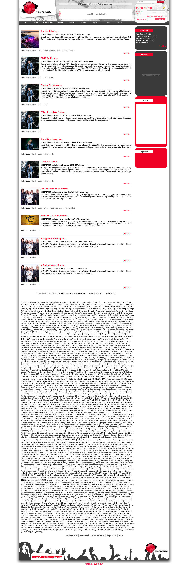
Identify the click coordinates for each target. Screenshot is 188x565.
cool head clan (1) (82, 480)
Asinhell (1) (130, 358)
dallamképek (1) (114, 497)
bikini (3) (95, 400)
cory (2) (95, 482)
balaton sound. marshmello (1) (51, 374)
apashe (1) (130, 349)
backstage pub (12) (74, 370)
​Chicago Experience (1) (29, 467)
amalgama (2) (115, 332)
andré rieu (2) (97, 339)
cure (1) (51, 495)
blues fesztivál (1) (95, 414)
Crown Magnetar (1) (28, 488)
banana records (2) (60, 376)
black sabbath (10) (96, 406)
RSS (121, 535)
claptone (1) (51, 473)
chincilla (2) (69, 467)
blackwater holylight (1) (121, 408)
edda (45, 50)
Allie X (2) (62, 330)
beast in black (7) (70, 386)
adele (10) (28, 315)
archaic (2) (41, 353)
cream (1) (86, 484)
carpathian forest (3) (92, 454)
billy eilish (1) (34, 402)
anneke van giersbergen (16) (31, 347)
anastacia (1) (50, 339)
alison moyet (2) (50, 328)
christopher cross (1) (31, 471)
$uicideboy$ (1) (33, 302)
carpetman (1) (120, 454)
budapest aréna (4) (97, 437)
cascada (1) (34, 456)
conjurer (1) (51, 480)
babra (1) (119, 368)
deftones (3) (59, 517)
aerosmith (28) (72, 315)
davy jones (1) (89, 511)
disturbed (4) (109, 530)
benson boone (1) (36, 394)
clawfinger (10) (62, 473)
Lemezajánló (48, 23)
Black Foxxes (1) (126, 404)
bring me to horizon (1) (59, 429)
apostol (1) (76, 351)
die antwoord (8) (61, 525)
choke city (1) (87, 467)
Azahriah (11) (100, 366)
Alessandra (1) (80, 323)
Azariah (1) (120, 366)
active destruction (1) (55, 313)
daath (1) (41, 497)
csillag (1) (121, 490)
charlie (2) (38, 463)
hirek (34, 50)
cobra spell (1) (79, 475)
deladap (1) (88, 517)
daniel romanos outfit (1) (104, 501)
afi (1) (109, 315)
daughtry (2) (88, 505)
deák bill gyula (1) (102, 513)
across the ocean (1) (31, 313)
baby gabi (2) (26, 370)
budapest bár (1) (111, 437)
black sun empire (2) (40, 408)
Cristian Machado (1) (55, 486)
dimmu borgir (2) (48, 527)
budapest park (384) (69, 439)
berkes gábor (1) (106, 394)
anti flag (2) (40, 349)
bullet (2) (34, 444)
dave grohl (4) (48, 507)
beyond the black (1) (85, 398)
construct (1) (60, 480)
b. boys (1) (36, 368)
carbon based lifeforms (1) (76, 452)
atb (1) (36, 362)
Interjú (36, 23)
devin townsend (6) (122, 523)
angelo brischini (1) (40, 343)
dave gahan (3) (36, 507)
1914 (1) (98, 302)
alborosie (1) (112, 321)
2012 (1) (34, 304)
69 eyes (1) (62, 306)
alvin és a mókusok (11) (91, 332)
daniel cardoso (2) (40, 501)
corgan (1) (39, 482)
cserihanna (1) (99, 490)
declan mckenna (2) (111, 515)
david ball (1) (26, 509)
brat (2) (121, 425)
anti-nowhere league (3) (53, 349)
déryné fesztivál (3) (116, 521)
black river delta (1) (82, 406)
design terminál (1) (59, 523)
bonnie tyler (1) (53, 420)
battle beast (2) (93, 383)
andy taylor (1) (101, 341)
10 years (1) (44, 302)
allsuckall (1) (71, 330)
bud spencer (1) (68, 435)
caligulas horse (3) (123, 448)
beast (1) (60, 386)
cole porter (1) (122, 475)
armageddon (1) (44, 355)
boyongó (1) (103, 423)
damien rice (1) (53, 499)
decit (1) (88, 515)
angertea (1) (82, 343)
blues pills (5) (107, 414)
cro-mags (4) (95, 486)
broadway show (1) (75, 431)
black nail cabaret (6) (45, 406)
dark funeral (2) (57, 503)
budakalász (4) (33, 437)
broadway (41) (27, 431)
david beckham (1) (38, 509)
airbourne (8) (94, 317)
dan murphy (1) (88, 499)
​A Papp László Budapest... (53, 238)
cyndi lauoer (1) (67, 495)
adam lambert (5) (89, 313)
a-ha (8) (104, 309)
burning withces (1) (126, 444)
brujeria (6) (75, 433)
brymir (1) (107, 433)
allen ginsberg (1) (52, 330)
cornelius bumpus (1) (52, 482)
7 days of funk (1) (81, 306)
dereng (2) (92, 521)
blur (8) (115, 414)
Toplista (95, 23)
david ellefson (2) (92, 509)
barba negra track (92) (46, 381)
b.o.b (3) (53, 368)
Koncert (60, 23)
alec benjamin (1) (42, 323)
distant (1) (100, 530)
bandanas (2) (100, 376)
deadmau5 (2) (78, 513)
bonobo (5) (71, 420)
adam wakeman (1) (103, 313)
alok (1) (106, 330)
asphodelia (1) (92, 360)
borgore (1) (117, 420)
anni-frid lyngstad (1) (71, 347)
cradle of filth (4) (40, 484)
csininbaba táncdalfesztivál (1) (76, 493)
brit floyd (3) (95, 429)
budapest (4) (61, 437)
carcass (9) (113, 452)
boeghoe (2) (28, 418)
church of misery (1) (59, 471)
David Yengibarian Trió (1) (64, 511)
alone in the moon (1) (117, 330)
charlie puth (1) (62, 463)
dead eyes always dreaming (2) (32, 513)
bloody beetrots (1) (115, 412)
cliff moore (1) (86, 473)
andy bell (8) (51, 341)
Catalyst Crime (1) (74, 456)
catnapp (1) (124, 456)
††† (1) (24, 302)
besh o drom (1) (59, 396)
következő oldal (95, 293)
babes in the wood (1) (107, 368)
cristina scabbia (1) (71, 486)
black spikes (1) (121, 406)
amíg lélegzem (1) (77, 334)
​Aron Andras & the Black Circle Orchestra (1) (96, 355)
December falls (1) (77, 515)
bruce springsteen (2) (62, 433)
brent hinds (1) (29, 427)
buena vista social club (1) (115, 442)
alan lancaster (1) (118, 319)
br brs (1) (118, 423)
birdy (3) (34, 404)
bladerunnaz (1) (27, 410)
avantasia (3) (89, 364)
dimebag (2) (112, 525)
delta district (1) (127, 517)
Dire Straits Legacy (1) (109, 527)
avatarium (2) (115, 364)
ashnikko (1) (101, 358)
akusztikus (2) (42, 319)
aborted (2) (86, 311)
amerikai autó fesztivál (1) (61, 334)
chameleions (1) (107, 461)
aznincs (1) (129, 366)
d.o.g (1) (34, 497)
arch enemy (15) (30, 353)
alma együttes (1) (96, 330)
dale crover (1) (85, 497)
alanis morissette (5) (42, 321)
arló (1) (24, 355)
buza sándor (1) (105, 446)
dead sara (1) (66, 513)
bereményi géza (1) (77, 394)
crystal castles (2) (88, 488)
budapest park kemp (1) (91, 440)
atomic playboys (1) (55, 362)
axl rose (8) (82, 366)
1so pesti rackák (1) (109, 302)
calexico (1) (93, 448)
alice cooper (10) (63, 326)
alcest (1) (129, 321)
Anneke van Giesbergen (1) (53, 347)
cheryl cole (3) (83, 465)
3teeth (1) (110, 304)
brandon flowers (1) (71, 425)
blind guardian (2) (121, 410)
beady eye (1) (41, 386)
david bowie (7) (51, 509)
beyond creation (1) (52, 398)
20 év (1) (120, 302)
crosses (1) (115, 486)
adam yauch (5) (117, 313)
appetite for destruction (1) (90, 351)
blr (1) (57, 414)
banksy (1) (34, 379)
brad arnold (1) (128, 423)
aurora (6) (33, 364)
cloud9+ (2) (117, 473)
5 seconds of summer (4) (124, 304)
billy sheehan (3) (88, 402)
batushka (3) (115, 383)
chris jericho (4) (46, 469)
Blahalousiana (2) (80, 410)
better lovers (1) (114, 396)
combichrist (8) (77, 477)
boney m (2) (34, 420)
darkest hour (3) (124, 503)
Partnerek (84, 535)
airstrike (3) (104, 317)
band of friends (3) (74, 376)
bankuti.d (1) (55, 379)
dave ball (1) (109, 505)
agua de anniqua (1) (64, 317)
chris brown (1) (121, 467)
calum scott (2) (38, 450)
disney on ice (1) (90, 530)
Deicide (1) (69, 517)
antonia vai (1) (92, 349)
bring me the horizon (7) (41, 429)
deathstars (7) (53, 515)
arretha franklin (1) (119, 355)
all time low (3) (39, 330)
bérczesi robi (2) (63, 394)
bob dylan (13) (124, 414)
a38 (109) (121, 308)
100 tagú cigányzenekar (53, 208)
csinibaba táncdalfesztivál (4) (34, 493)
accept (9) (101, 311)
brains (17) (41, 425)
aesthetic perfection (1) (88, 315)
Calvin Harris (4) (51, 450)
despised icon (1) (73, 523)
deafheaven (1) (89, 513)
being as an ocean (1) (44, 390)
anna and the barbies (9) (87, 345)
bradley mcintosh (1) (28, 425)
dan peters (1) (113, 499)
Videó (83, 23)
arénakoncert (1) (104, 353)
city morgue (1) (121, 471)
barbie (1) (70, 381)
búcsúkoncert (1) (55, 435)
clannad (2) (42, 473)
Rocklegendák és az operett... (55, 189)
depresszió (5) (50, 521)
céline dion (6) (119, 458)
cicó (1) (70, 471)
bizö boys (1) (56, 404)
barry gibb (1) (51, 383)
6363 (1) (54, 306)
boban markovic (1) (36, 416)
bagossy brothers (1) (95, 372)
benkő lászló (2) (91, 392)
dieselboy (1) (83, 525)
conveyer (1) (70, 480)
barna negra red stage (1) (108, 381)
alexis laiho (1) (39, 326)
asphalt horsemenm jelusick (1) (74, 360)
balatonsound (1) (81, 374)
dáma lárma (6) (126, 497)
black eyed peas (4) (112, 404)
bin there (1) (118, 402)
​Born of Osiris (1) (60, 423)
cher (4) (39, 465)
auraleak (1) (122, 362)
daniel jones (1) (68, 501)
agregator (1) (51, 317)
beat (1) (106, 386)
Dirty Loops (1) (34, 530)
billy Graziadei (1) (56, 402)
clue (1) (33, 475)
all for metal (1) (111, 328)
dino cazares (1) (69, 527)
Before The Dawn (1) (100, 388)
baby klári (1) (36, 370)
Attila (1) (74, 362)
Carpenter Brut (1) (107, 454)
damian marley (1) (40, 499)
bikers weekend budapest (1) (80, 400)
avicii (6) (43, 366)
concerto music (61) (37, 480)
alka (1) (75, 328)
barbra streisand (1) (82, 381)
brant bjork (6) (99, 425)
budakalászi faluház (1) (47, 437)
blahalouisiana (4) (66, 410)
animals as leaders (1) (39, 345)
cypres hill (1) (98, 495)
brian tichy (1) (114, 427)
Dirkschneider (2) (124, 527)
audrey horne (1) (95, 362)
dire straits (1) (94, 527)
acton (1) (67, 313)
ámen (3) (31, 334)
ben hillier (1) (123, 390)
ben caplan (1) (83, 390)
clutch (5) (40, 475)
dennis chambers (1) (106, 519)
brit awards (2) (84, 429)
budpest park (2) (99, 442)
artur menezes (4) (44, 358)
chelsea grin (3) (29, 465)
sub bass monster (69, 50)
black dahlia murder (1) (96, 404)
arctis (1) (73, 353)
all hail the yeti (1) (124, 328)
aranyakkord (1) (117, 351)
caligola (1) (111, 448)
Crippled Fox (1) (30, 486)
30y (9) (103, 304)
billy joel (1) (77, 402)
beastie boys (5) (83, 386)
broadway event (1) (41, 431)
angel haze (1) (26, 343)
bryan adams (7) (97, 433)
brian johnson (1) (80, 427)
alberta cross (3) (101, 321)
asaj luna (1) (83, 358)
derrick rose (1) (103, 521)
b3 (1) (67, 368)
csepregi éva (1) (57, 490)
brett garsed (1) (54, 427)
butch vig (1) (60, 446)
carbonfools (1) (92, 452)
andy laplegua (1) (76, 341)
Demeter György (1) (28, 519)
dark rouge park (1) (71, 503)
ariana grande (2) (117, 353)
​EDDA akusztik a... (49, 162)
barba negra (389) (94, 378)
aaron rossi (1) (30, 311)
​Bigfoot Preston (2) (62, 400)
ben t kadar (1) (34, 392)
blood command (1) (59, 412)
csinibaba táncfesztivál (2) (55, 493)
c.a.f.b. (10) (45, 448)
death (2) (123, 513)
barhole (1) (94, 381)
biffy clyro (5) (98, 398)
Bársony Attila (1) (63, 383)
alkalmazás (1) (84, 328)
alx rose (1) (105, 332)
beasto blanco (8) (96, 386)
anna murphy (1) (115, 345)
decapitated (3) (64, 515)
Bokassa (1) (74, 418)
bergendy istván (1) (92, 394)
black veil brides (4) (56, 408)
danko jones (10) (120, 501)
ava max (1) (67, 364)
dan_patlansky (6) (125, 499)
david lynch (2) (48, 511)
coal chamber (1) (59, 475)
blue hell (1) (70, 414)
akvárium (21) (53, 319)
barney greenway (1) (126, 381)
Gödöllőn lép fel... (49, 58)
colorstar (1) (44, 477)
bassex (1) (74, 383)
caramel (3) (62, 452)
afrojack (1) (117, 315)
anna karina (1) (103, 345)
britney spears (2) (121, 429)
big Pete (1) (38, 400)
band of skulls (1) (88, 376)
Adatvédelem (98, 535)
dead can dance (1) (113, 511)
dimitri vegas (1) (123, 525)
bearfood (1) (51, 386)
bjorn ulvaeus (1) (68, 404)
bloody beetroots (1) (100, 412)
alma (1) (86, 330)
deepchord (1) (26, 517)
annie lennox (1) (86, 347)
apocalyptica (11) (65, 351)
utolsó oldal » (110, 293)
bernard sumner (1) (31, 396)
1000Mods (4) (75, 302)
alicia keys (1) (110, 326)
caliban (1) (102, 448)
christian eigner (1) (95, 469)
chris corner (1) (34, 469)
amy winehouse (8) (57, 336)
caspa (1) (42, 456)
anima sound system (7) (112, 343)
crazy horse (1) (52, 484)
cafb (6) (85, 448)
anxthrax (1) (102, 349)
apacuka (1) (120, 349)
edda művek (48, 77)
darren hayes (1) (47, 505)
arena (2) (81, 353)
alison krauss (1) (38, 328)
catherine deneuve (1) (111, 456)
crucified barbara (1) (55, 488)
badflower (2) (82, 372)
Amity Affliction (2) (108, 334)
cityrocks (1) (32, 473)
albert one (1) (89, 321)
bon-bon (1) (120, 418)
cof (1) (93, 475)
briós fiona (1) (73, 429)
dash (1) (57, 505)
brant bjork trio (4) (111, 425)
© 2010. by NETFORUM (94, 564)
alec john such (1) (67, 323)
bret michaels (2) (42, 427)
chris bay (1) (97, 467)
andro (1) (43, 341)
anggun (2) (91, 343)
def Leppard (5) (48, 517)
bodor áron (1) (105, 416)
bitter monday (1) (44, 404)
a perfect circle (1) (93, 309)
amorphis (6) (34, 336)
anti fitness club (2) (28, 349)
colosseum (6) (55, 477)
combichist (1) (66, 477)
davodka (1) (79, 511)
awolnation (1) (52, 366)
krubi (45, 104)
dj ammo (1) (39, 532)
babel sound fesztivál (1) (89, 368)
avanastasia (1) (78, 364)
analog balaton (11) (80, 336)
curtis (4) (58, 495)
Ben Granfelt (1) (95, 390)
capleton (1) (52, 452)
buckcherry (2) (43, 435)
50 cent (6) (32, 306)
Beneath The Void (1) (77, 392)
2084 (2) (41, 304)
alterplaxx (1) (77, 332)
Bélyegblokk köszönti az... (53, 112)
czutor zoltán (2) (122, 495)
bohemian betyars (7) (61, 418)
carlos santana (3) (55, 454)
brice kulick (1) (26, 429)
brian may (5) (91, 427)
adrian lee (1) (50, 315)
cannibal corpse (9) (31, 452)
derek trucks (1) (82, 521)
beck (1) (34, 388)
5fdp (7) (39, 306)
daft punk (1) (65, 497)
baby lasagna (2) (48, 370)
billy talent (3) (100, 402)
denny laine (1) (119, 519)
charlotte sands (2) (88, 463)
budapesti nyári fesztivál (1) (45, 442)
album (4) (121, 321)
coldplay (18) (101, 475)
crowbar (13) (124, 486)
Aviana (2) (35, 366)
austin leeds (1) (44, 364)
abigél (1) (77, 311)
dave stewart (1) (124, 507)
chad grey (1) (72, 461)
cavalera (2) (53, 458)
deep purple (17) (125, 515)
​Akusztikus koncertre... (52, 139)
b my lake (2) (26, 368)
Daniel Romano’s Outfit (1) (84, 501)
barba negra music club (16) (117, 379)
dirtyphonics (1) (58, 530)
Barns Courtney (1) (28, 383)
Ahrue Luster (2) (78, 317)
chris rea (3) (69, 469)
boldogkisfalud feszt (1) (88, 418)
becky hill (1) (52, 388)
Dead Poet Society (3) (53, 513)
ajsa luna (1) (114, 317)
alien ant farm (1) (122, 326)
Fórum (107, 23)
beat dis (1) (114, 386)
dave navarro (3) (87, 507)
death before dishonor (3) (38, 515)
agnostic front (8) (30, 317)
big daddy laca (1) (122, 398)
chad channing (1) (59, 461)
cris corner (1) (42, 486)
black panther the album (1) (64, 406)
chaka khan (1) (94, 461)
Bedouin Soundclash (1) (73, 388)
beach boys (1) (29, 386)
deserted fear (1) (39, 523)
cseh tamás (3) (26, 490)
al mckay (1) (106, 319)
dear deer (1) (114, 513)
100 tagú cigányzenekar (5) (59, 302)
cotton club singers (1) (107, 482)
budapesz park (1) (85, 442)
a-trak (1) (111, 309)
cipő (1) (76, 471)
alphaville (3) (29, 332)
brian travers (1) (126, 427)
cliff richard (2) (97, 473)
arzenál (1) (62, 358)
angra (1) (99, 343)
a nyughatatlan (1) (79, 309)
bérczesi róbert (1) (50, 394)
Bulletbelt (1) (82, 444)
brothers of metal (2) (31, 433)
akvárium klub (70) (81, 319)
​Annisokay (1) (108, 347)
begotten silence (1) (116, 388)
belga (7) (63, 390)
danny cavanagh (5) (36, 503)
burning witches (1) (111, 444)
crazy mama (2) (64, 484)
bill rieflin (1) (112, 400)
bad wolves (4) (71, 372)
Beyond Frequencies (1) (68, 398)
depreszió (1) (61, 521)
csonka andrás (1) (111, 493)
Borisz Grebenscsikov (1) (30, 423)
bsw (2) (127, 433)
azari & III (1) (110, 366)
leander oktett (69, 208)
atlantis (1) (43, 362)
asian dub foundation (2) (116, 358)
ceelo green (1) (99, 458)
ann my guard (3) (54, 345)
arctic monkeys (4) (62, 353)
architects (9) (50, 353)
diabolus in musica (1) (35, 525)
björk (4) (78, 404)
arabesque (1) (106, 351)
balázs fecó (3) (107, 374)
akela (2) (123, 317)
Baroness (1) (40, 383)
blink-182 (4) (33, 412)
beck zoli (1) (42, 388)
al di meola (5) (95, 319)
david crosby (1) (78, 509)
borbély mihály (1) (105, 420)
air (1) (87, 317)
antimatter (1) (68, 349)
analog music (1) (94, 336)
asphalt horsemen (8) (54, 360)
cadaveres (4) (70, 448)
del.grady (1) (78, 517)
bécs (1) (61, 388)
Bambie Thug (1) (46, 376)
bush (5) (38, 446)
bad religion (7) (48, 372)
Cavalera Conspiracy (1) (67, 458)
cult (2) (32, 495)
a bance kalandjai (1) (96, 306)
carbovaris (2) (103, 452)
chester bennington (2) (97, 465)
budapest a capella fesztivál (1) (78, 437)
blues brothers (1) (81, 414)
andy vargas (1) (112, 341)
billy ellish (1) (44, 402)
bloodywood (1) (48, 414)
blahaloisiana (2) (40, 410)
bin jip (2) (109, 402)
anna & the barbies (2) (70, 345)
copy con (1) (102, 480)
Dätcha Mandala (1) (68, 505)
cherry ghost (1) (71, 465)
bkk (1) (84, 404)
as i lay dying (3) (72, 358)
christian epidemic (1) (111, 469)
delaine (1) (105, 517)
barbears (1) (61, 381)
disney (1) (79, 530)
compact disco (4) (113, 477)
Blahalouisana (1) (53, 410)
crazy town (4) (76, 484)
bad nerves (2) (36, 372)
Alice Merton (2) (98, 326)
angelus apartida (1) (55, 343)
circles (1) (84, 471)
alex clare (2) (100, 323)
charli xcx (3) (28, 463)
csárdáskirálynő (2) (114, 488)
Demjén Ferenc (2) (68, 519)
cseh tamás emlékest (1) (42, 490)
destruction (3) (85, 523)
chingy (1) (78, 467)
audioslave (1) (83, 362)
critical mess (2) (84, 486)
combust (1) (88, 477)
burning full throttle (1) (96, 444)
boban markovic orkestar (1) (54, 416)
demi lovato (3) (55, 519)
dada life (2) (50, 497)
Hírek (25, 23)
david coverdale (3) (65, 509)
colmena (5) (34, 477)
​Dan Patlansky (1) (100, 499)
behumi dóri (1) (29, 390)
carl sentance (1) (42, 454)
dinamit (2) (59, 527)
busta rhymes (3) (48, 446)
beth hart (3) (92, 396)
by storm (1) (116, 446)
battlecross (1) (105, 383)
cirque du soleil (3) (95, 471)
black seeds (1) (109, 406)
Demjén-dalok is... (49, 31)
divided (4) (119, 530)
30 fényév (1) (69, 304)
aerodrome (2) (61, 315)
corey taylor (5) (29, 482)
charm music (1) (102, 463)
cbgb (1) (80, 458)
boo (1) (87, 420)
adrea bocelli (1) (38, 315)
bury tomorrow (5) (27, 446)
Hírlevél (119, 23)
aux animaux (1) (56, 364)
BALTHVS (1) (34, 376)
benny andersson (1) (105, 392)
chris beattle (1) (109, 467)
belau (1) (56, 390)
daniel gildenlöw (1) (55, 501)
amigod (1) (97, 334)
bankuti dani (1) (44, 379)
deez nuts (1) (37, 517)
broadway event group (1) (58, 431)
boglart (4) (37, 418)
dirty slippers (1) (46, 530)
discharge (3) (70, 530)
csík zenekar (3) (111, 490)
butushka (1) (94, 446)
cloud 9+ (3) (107, 473)
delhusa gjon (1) (115, 517)
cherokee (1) (47, 465)
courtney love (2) (27, 484)
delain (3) (96, 517)
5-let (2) (24, 306)
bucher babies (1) (30, 435)
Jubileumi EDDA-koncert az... (55, 216)
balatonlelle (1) (68, 374)
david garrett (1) (104, 509)
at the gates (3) (115, 360)
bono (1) (63, 420)
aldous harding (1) (28, 323)
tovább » (127, 53)
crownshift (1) (42, 488)
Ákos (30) (32, 319)
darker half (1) (113, 503)
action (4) (43, 313)
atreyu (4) (66, 362)
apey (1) (24, 351)
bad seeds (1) (59, 372)
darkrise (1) (36, 505)
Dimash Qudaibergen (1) (98, 525)
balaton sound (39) (31, 374)
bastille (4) (83, 383)
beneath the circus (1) (60, 392)
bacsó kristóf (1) (118, 370)
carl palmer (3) (29, 454)
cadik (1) (79, 448)
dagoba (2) (75, 497)
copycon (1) (112, 480)
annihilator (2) (97, 347)
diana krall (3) (49, 525)
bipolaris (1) (25, 404)
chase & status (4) (115, 463)
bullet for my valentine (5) (67, 444)
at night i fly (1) (103, 360)
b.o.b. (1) (60, 368)
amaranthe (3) (126, 332)
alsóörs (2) (39, 332)
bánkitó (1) (121, 376)
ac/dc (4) (94, 311)
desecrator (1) (26, 523)
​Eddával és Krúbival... (51, 85)
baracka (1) (78, 379)
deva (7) (102, 523)
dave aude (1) (99, 505)
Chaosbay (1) (118, 461)
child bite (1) (43, 467)
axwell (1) (90, 366)
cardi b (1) (122, 452)
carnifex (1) (67, 454)
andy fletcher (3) (63, 341)
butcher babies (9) (72, 446)
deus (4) (95, 523)
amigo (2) (88, 334)
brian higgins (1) (67, 427)
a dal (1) (124, 306)
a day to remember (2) (41, 309)
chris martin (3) (58, 469)
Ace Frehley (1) (117, 311)
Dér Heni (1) (71, 521)
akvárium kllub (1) (65, 319)
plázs (40, 50)
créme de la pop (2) (98, 484)
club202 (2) (25, 475)
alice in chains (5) (85, 326)
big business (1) (109, 398)
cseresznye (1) (69, 490)
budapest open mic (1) (48, 440)
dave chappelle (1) (121, 505)
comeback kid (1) (99, 477)
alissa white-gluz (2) (64, 328)
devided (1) (110, 523)
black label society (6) (29, 406)
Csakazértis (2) (100, 488)
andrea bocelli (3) (109, 339)
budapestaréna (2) (28, 442)
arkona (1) (128, 353)
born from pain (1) (47, 423)
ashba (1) (92, 358)
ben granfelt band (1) (109, 390)
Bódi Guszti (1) (81, 416)
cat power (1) (61, 456)
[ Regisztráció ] (141, 19)
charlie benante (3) (49, 463)
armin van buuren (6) (58, 355)
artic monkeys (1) (30, 358)
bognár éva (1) (47, 418)
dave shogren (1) (111, 507)
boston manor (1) (84, 423)
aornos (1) (111, 349)
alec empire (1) (54, 323)
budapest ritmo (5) (108, 440)
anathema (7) (61, 339)
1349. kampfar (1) (87, 302)
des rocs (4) (128, 521)
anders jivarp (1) (85, 339)
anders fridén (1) (73, 339)
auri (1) (26, 364)
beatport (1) (25, 388)
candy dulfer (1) (116, 450)
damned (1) (64, 499)
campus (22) (77, 450)
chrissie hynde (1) (81, 469)
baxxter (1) (125, 383)
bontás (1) (80, 420)
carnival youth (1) (78, 454)
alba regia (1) (79, 321)
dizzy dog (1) (28, 532)
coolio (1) (93, 480)
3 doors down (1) (58, 304)
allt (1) (79, 330)
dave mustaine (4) (73, 507)
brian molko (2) (102, 427)
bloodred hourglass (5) (84, 412)
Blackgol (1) (78, 408)
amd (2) (24, 334)
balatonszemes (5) (94, 374)
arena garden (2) (91, 353)
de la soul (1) (100, 511)
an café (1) (68, 336)
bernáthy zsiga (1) (45, 396)
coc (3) (87, 475)
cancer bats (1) (104, 450)
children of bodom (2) (56, 467)
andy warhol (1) (125, 341)
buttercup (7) (84, 446)
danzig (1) (47, 503)
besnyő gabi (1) (71, 396)
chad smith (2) (83, 461)
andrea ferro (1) (122, 339)
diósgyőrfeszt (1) (82, 527)
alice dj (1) (74, 326)
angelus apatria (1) (70, 343)
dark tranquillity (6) (99, 503)
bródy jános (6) (88, 431)
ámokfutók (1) (121, 334)
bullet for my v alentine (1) (48, 444)
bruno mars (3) (85, 433)
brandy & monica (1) (86, 425)
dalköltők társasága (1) (100, 497)
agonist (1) (41, 317)
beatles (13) (124, 386)
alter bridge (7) (55, 332)
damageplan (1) (27, 499)
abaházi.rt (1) (41, 311)
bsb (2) (114, 433)
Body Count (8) (116, 416)
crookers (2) (105, 486)
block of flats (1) (45, 412)
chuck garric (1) (45, 471)
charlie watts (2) (75, 463)
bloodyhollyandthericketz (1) (31, 414)
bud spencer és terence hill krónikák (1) (89, 435)
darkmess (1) (26, 505)
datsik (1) (79, 505)
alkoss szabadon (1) (98, 328)
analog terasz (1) (38, 339)
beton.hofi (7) (102, 396)
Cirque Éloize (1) (109, 471)
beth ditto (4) (82, 396)
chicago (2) (127, 465)
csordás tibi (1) (124, 493)
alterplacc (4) (66, 332)
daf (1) (57, 497)
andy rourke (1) (89, 341)
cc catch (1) (88, 458)
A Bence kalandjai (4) (112, 306)
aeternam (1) (101, 315)
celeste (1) (109, 458)
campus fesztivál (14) (90, 450)
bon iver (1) (102, 418)
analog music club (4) (109, 336)
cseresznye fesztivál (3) (84, 490)
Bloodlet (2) (71, 412)
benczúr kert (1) (46, 392)
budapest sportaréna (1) (124, 440)
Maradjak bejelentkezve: (157, 16)
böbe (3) (111, 423)
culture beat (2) (41, 495)
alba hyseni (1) (68, 321)
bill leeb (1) (103, 400)
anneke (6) (126, 345)
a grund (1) (54, 309)
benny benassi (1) (120, 392)
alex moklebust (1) (126, 323)
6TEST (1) (70, 306)
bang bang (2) (111, 376)
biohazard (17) (129, 402)
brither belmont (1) (107, 429)
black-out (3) (68, 408)
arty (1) (54, 358)
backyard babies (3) (104, 370)
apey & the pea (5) (35, 351)
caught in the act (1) (41, 458)
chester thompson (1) (114, 465)
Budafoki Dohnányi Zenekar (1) (115, 435)
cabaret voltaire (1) (57, 448)
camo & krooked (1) (65, 450)
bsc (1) (120, 433)
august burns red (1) (110, 362)
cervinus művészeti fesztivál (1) (41, 461)
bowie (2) (94, 423)
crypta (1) (66, 488)
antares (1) (118, 347)
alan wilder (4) (29, 321)
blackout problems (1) (91, 408)
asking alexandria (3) (28, 360)
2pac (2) (48, 304)
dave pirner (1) (99, 507)
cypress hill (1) (110, 495)
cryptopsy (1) (75, 488)
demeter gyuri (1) (43, 519)
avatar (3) (105, 364)
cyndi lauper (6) (80, 495)
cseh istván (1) (127, 488)
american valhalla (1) (43, 334)
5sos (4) (46, 306)
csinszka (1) (92, 493)
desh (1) (49, 523)
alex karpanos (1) (112, 323)
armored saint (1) (73, 355)
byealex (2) (36, 448)
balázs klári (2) (119, 374)
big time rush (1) (49, 400)
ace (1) (108, 311)
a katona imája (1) (65, 309)
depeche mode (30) (36, 521)
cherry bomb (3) (59, 465)
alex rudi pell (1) (27, 326)
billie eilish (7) (123, 400)
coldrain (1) (111, 475)
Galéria (72, 23)
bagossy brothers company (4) (114, 372)
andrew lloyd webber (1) (30, 341)
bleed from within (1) (107, 410)
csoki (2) (101, 493)
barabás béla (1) (67, 379)
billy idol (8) (68, 402)
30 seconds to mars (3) (83, 304)
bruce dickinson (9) (46, 433)
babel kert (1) (75, 368)
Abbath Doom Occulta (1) (63, 311)
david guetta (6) (36, 511)
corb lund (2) (122, 480)
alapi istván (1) (56, 321)
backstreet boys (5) (89, 370)
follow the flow (55, 50)
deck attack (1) (97, 515)
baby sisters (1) (61, 370)
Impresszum (72, 535)
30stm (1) (96, 304)
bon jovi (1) (111, 418)
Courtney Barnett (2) (123, 482)
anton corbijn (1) (80, 349)
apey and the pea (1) (50, 351)
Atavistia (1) (28, 362)
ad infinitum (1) (76, 313)
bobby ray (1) (70, 416)
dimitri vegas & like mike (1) (31, 527)
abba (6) (50, 311)
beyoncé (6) (39, 398)
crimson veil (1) (111, 484)
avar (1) (98, 364)
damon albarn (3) (75, 499)
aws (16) (61, 366)
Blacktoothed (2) (106, 408)
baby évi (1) (128, 368)
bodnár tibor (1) (93, 416)
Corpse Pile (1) (66, 482)
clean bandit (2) (74, 473)
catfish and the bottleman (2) (92, 456)
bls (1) (62, 414)
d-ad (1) (27, 497)
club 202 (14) (126, 473)
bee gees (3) (87, 388)
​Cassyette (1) (51, 456)
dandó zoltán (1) (27, 501)
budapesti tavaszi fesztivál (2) (67, 442)
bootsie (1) (94, 420)
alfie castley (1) (51, 326)
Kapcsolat (111, 535)
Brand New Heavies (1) (54, 425)
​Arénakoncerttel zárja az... (53, 265)
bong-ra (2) (43, 420)
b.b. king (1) (45, 368)
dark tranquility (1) (85, 503)
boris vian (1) (127, 420)
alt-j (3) (46, 332)
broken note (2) (100, 431)
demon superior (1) (83, 519)
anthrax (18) (127, 347)
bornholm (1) (71, 423)
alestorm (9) (90, 323)
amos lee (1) (44, 336)
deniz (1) (94, 519)
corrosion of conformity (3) (82, 482)
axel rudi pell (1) (71, 366)
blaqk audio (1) (93, 410)
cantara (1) (43, 452)
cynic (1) (90, 495)
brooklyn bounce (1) (114, 431)
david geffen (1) (117, 509)
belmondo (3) (72, 390)
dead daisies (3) (126, 511)
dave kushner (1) (60, 507)
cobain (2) (69, 475)
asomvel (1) (41, 360)
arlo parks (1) (32, 355)
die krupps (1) (73, 525)
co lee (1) (48, 475)
